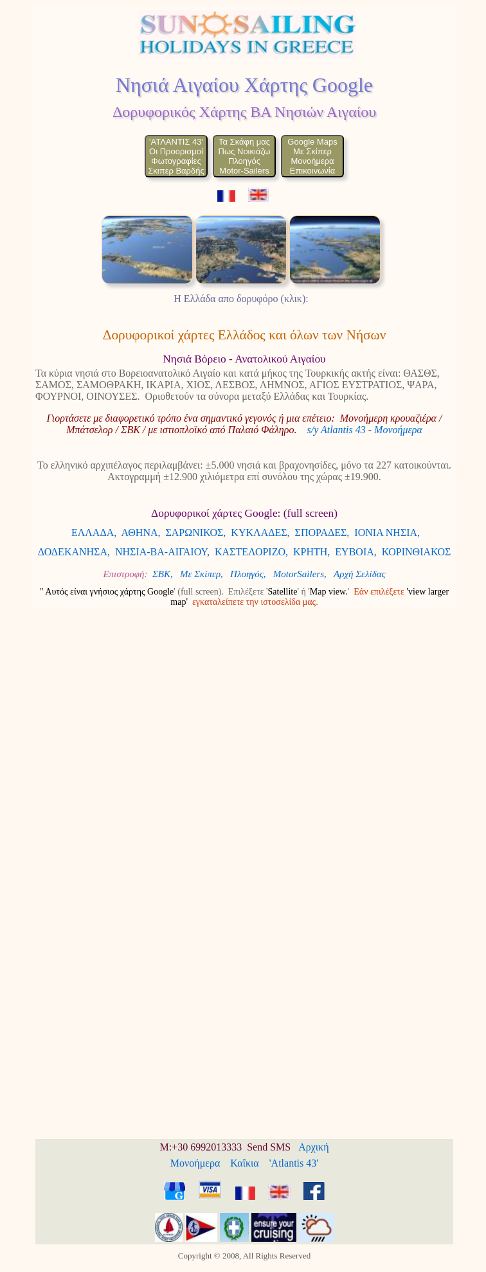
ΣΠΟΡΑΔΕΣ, (322, 532)
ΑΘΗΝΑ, (140, 532)
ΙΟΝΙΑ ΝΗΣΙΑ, (387, 532)
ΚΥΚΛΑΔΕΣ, (260, 532)
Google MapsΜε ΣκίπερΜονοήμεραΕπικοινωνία (312, 156)
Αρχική (313, 1147)
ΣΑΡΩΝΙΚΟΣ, (196, 532)
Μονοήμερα (398, 429)
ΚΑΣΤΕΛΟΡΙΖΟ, (251, 551)
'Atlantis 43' (293, 1163)
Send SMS (269, 1147)
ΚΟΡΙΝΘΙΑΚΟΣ (416, 551)
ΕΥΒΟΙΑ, (355, 551)
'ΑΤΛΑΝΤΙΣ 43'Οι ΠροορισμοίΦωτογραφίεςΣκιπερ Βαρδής (176, 156)
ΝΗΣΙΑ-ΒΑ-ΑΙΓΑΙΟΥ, (162, 551)
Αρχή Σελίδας (360, 574)
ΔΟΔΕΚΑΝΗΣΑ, (74, 551)
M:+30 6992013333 (200, 1147)
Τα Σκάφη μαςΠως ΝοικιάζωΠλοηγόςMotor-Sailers (245, 156)
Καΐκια (244, 1163)
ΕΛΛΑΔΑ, (93, 532)
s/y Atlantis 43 (336, 429)
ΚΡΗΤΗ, (311, 551)
